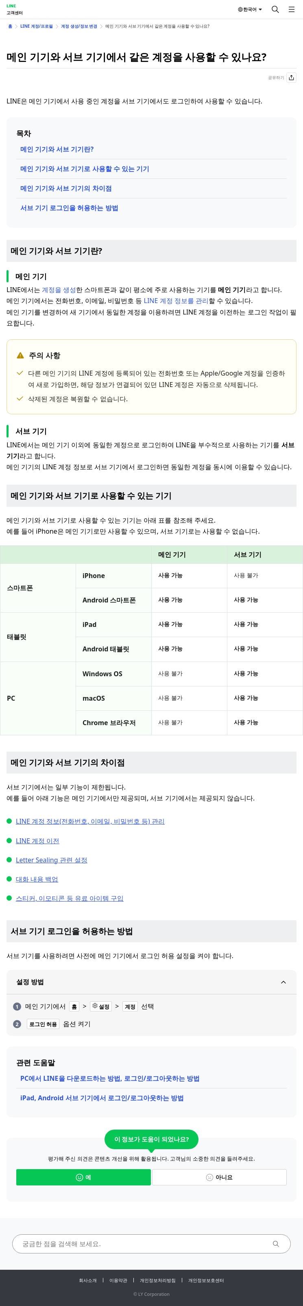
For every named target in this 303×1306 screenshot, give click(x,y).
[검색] (275, 9)
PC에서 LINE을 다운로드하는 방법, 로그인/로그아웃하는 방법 (110, 1078)
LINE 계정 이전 (37, 840)
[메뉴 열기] (291, 9)
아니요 (219, 1177)
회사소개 (88, 1280)
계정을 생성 (59, 289)
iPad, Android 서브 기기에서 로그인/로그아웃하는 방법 (102, 1097)
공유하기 (282, 78)
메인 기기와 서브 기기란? (57, 149)
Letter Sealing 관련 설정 (51, 859)
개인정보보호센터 (206, 1280)
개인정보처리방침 (158, 1280)
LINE (11, 6)
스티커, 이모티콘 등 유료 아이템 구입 (70, 898)
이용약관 (118, 1280)
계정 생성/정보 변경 (79, 26)
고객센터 (15, 12)
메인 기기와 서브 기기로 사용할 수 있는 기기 (84, 168)
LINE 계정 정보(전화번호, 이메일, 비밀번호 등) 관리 (90, 821)
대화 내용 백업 (37, 879)
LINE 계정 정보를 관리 (176, 300)
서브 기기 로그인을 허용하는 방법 (69, 207)
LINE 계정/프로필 (36, 26)
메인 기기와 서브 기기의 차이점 (66, 188)
